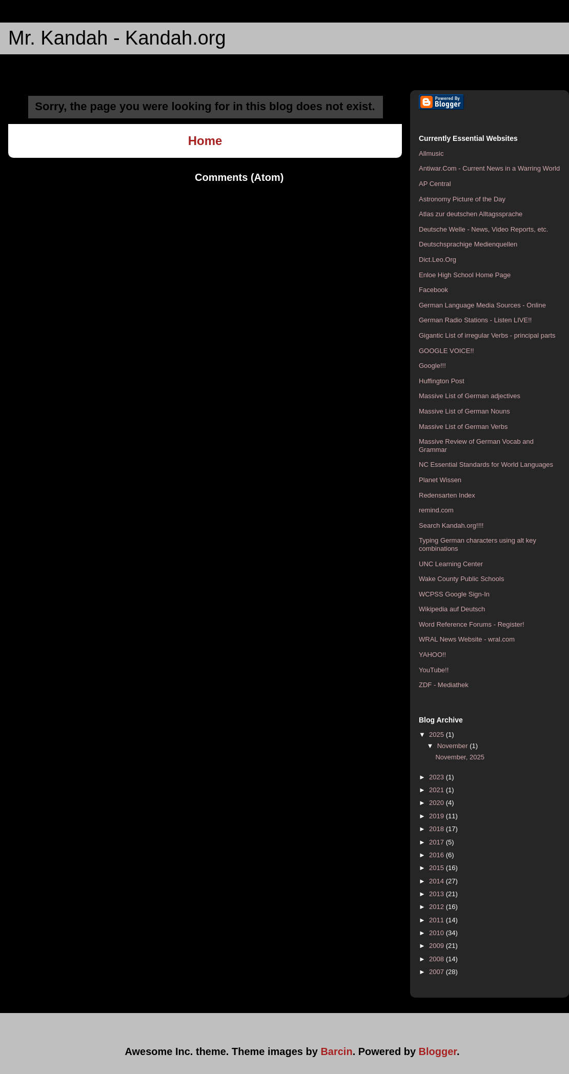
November (453, 746)
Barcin (336, 1051)
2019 (437, 816)
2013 (437, 894)
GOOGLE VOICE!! (446, 351)
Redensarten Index (447, 495)
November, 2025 (459, 757)
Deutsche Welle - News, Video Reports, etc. (483, 229)
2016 (437, 855)
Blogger (438, 1051)
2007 (437, 972)
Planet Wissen (440, 480)
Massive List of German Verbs (463, 426)
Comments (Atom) (239, 177)
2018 (437, 829)
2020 (437, 803)
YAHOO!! (432, 654)
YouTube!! (434, 670)
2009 (437, 945)
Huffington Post (441, 381)
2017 (437, 842)
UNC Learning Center (451, 564)
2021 (437, 790)
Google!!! (432, 365)
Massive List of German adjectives (469, 396)
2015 (437, 868)
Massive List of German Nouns (464, 411)
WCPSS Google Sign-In (454, 594)
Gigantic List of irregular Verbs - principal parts (487, 335)
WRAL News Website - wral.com (467, 639)
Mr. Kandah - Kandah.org (117, 38)
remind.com (436, 510)
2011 (437, 920)
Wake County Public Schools (461, 579)
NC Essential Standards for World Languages (486, 464)
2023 (437, 777)
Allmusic (431, 153)
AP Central (435, 184)
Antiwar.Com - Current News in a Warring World (489, 168)
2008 (437, 959)
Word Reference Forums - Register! (471, 624)
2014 (437, 881)
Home (205, 141)
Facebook (433, 290)
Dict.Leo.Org (437, 259)
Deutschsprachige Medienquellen (468, 244)
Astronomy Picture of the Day (462, 199)
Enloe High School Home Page (465, 275)
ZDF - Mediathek (444, 685)
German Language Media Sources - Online (482, 305)
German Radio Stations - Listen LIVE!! (475, 320)
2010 (437, 933)
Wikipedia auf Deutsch (452, 609)
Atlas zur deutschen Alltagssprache (470, 214)
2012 (437, 907)
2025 (437, 734)
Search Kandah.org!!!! (451, 525)
